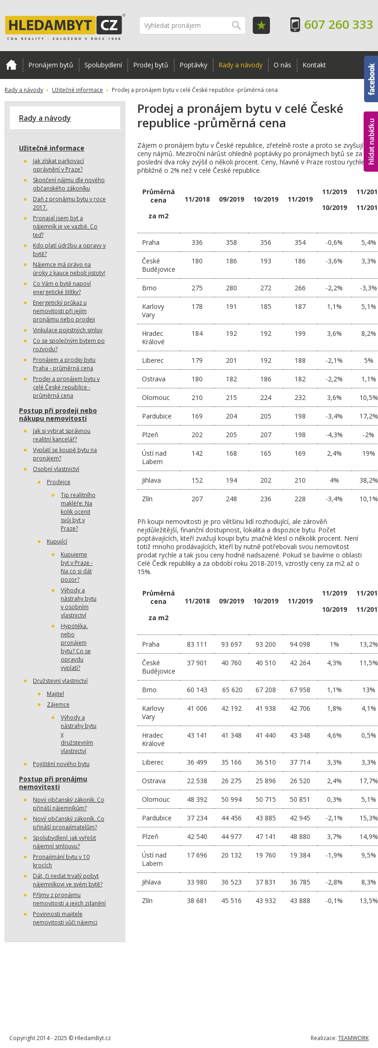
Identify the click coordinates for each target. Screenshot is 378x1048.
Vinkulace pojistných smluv (68, 330)
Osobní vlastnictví (56, 469)
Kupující (57, 541)
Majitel (55, 694)
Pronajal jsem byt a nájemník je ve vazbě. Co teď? (65, 226)
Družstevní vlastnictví (60, 681)
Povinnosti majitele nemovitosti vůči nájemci (65, 918)
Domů (11, 64)
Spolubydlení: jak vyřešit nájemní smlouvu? (64, 842)
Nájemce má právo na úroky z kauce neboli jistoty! (69, 269)
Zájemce (58, 704)
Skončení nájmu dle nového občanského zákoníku (69, 184)
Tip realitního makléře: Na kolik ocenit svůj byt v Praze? (78, 511)
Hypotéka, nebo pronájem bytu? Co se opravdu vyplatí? (76, 647)
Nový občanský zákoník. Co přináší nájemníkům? (68, 804)
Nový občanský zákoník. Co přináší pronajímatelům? (68, 823)
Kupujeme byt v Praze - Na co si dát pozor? (77, 566)
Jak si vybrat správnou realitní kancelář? (61, 435)
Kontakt (314, 64)
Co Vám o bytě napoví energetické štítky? (62, 288)
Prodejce (58, 482)
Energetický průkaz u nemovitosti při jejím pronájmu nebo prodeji (64, 311)
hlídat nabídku (371, 141)
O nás (282, 64)
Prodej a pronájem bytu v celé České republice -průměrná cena (66, 387)
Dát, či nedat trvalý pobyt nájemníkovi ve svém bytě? (68, 880)
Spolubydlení (103, 64)
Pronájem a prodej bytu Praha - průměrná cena (64, 364)
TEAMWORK (353, 1038)
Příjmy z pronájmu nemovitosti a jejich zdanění (69, 899)
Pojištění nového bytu (61, 764)
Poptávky (193, 64)
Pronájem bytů (50, 64)
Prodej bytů (150, 64)
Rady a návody (240, 64)
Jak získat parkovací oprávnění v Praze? (58, 165)
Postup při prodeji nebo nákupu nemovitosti (58, 414)
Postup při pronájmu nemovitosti (53, 782)
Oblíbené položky (261, 25)
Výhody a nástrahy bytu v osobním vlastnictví (78, 602)
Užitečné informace (77, 90)
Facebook (371, 79)
